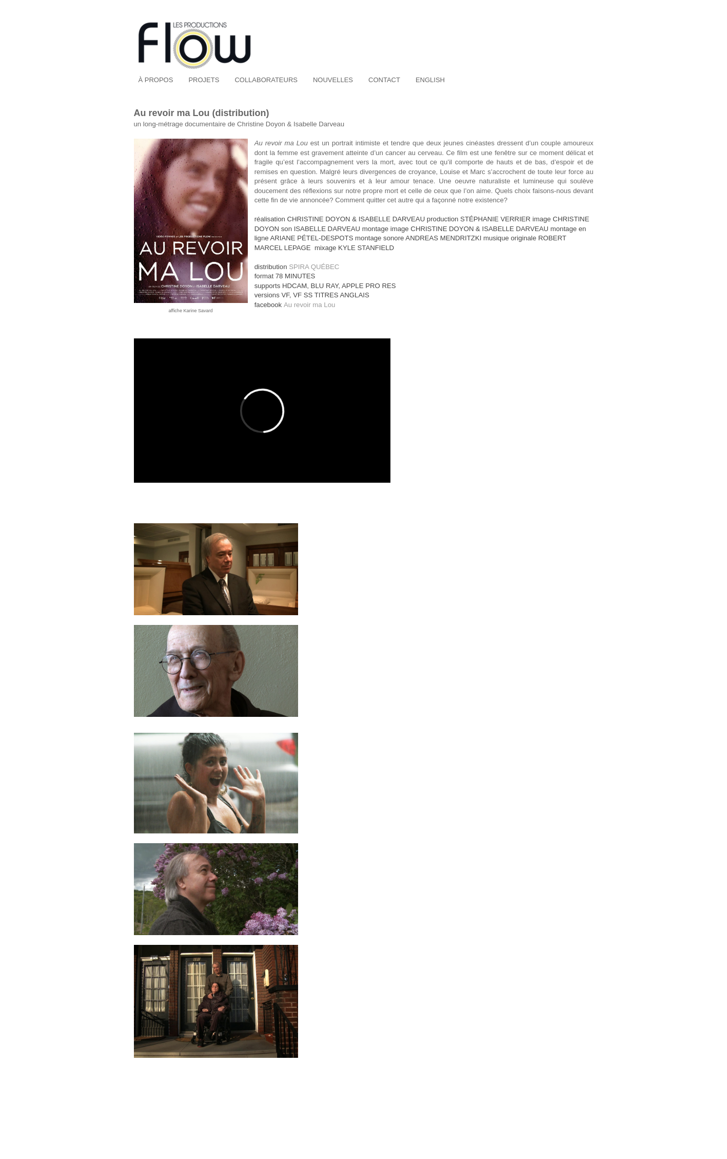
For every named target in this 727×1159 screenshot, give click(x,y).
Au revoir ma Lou (309, 305)
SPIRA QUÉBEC (314, 267)
